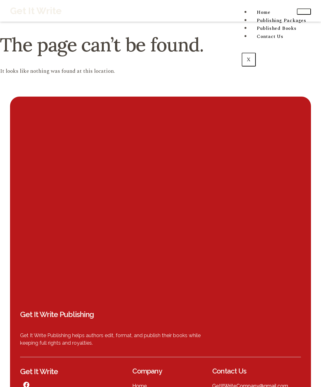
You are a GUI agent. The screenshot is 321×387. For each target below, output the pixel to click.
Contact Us (270, 36)
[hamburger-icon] (304, 11)
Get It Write (36, 10)
